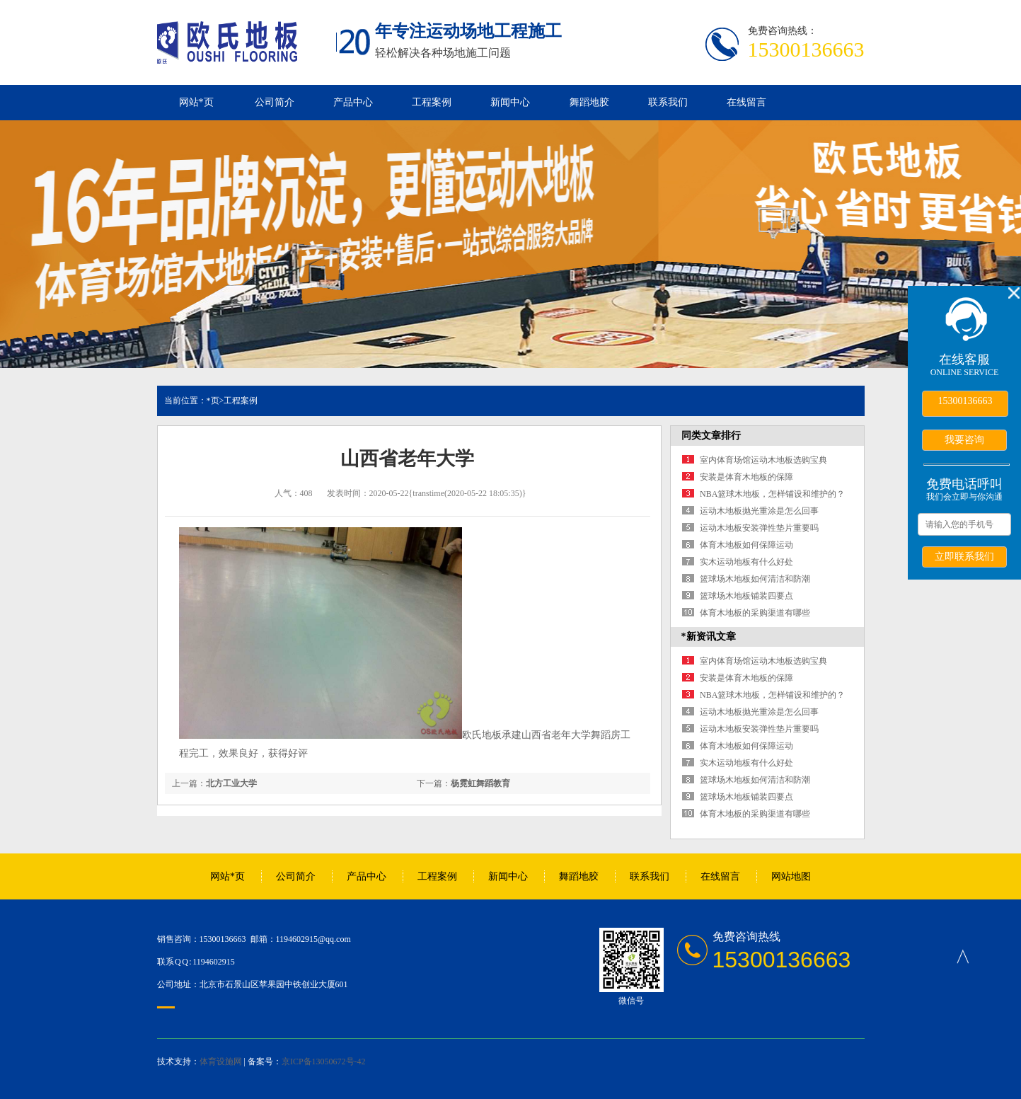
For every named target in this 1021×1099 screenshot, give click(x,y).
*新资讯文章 (708, 636)
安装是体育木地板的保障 (746, 477)
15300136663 (965, 401)
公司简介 (274, 102)
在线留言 (746, 102)
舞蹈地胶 (589, 102)
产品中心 (353, 102)
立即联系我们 (964, 556)
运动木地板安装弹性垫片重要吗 (759, 528)
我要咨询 (964, 439)
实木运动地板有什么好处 (746, 562)
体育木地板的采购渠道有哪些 (755, 613)
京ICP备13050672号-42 (324, 1061)
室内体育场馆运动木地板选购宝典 (763, 460)
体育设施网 (221, 1061)
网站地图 (791, 876)
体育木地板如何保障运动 (746, 545)
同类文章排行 (711, 435)
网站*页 (196, 102)
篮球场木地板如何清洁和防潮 (755, 579)
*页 (213, 400)
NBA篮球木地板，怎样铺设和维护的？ (772, 494)
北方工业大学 (231, 783)
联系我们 (668, 102)
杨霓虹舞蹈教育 (480, 783)
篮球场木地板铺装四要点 (746, 596)
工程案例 (431, 102)
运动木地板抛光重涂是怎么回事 (759, 511)
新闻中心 (510, 102)
